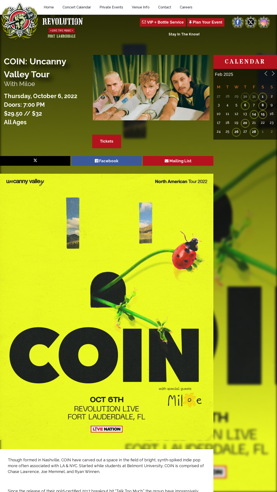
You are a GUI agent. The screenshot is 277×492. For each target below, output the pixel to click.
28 (254, 132)
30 (245, 96)
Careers (186, 7)
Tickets (106, 141)
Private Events (111, 7)
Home (49, 7)
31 (254, 96)
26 (236, 132)
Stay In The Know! (184, 34)
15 (263, 114)
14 (254, 114)
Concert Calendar (77, 7)
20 (245, 123)
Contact (164, 7)
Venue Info (141, 7)
